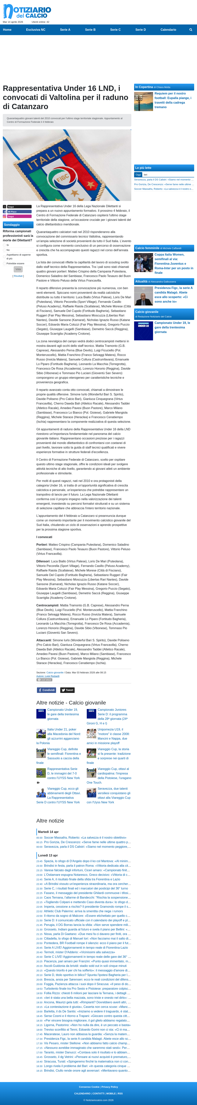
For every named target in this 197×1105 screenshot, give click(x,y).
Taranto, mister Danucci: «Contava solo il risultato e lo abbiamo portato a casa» (97, 1052)
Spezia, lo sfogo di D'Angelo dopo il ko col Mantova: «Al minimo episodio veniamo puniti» (104, 861)
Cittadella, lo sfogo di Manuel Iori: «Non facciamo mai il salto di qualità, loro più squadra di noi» (107, 938)
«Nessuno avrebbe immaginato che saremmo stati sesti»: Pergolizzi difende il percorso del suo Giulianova (115, 1047)
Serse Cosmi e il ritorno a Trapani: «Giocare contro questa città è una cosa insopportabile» (105, 1016)
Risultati (18, 276)
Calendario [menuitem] (168, 29)
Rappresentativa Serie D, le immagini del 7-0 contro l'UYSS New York (63, 773)
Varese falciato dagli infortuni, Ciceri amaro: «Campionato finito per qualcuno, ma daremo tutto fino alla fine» (116, 870)
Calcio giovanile (54, 672)
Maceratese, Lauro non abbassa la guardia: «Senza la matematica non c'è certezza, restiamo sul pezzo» (114, 1034)
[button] (18, 269)
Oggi (138, 174)
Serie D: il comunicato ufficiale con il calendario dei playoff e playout (89, 920)
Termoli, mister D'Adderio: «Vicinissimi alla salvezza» (79, 952)
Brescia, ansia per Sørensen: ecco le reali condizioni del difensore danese (94, 979)
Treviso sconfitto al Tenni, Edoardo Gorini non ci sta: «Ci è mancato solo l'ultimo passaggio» (105, 1029)
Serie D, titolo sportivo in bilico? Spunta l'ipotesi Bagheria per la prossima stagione (99, 975)
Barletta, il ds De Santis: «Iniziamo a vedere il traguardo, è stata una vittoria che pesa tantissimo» (109, 1011)
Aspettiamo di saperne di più (19, 256)
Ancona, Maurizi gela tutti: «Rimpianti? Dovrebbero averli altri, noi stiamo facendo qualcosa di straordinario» (116, 1002)
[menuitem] (191, 29)
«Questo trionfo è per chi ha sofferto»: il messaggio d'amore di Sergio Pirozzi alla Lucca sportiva (108, 970)
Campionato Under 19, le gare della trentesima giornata (63, 714)
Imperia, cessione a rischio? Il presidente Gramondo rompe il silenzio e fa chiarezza (100, 906)
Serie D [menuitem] (140, 29)
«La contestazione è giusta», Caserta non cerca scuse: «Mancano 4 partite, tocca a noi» (103, 1006)
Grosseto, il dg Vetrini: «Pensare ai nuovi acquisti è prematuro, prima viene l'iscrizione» (102, 1057)
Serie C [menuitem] (115, 29)
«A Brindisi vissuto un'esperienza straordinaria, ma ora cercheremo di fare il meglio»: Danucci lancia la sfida (116, 883)
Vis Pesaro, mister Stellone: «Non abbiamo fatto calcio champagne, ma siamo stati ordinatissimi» (109, 1043)
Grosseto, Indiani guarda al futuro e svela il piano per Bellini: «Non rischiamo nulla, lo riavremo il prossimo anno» (119, 929)
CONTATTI (98, 1093)
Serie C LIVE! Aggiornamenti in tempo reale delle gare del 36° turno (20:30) (94, 956)
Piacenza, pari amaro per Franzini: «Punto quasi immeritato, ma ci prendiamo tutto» (100, 961)
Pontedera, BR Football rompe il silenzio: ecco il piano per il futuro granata (94, 943)
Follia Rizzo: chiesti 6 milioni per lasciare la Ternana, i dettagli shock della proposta (99, 993)
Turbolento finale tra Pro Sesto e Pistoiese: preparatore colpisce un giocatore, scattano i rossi (106, 988)
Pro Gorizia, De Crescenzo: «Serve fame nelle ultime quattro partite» (90, 842)
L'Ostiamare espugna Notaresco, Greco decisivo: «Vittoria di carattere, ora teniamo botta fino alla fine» (113, 874)
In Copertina (144, 87)
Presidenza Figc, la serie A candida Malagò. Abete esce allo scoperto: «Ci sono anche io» (104, 1038)
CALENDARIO (82, 1093)
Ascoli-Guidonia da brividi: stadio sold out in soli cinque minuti (85, 965)
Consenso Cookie (89, 1086)
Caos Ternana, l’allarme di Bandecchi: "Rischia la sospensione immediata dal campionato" (104, 897)
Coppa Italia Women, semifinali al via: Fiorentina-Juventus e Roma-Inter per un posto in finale (174, 263)
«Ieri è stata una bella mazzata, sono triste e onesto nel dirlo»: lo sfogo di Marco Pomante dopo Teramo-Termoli (119, 997)
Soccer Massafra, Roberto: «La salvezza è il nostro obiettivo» (85, 837)
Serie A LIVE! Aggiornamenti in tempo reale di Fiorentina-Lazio (86, 947)
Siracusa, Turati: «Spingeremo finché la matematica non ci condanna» (91, 1061)
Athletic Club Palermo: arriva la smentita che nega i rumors (83, 911)
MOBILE (111, 1093)
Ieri (145, 174)
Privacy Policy (110, 1086)
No (8, 250)
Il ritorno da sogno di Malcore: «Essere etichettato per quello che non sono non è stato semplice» (109, 915)
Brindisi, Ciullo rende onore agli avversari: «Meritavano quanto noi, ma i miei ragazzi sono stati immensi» (114, 1070)
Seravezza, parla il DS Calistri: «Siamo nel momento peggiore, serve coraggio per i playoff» (105, 846)
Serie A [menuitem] (65, 29)
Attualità (141, 281)
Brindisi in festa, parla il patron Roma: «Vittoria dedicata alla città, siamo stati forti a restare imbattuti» (112, 865)
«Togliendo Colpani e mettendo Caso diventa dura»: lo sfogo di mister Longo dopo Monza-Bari (107, 902)
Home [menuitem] (7, 29)
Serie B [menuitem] (90, 29)
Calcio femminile (147, 248)
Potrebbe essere (15, 263)
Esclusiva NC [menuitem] (35, 29)
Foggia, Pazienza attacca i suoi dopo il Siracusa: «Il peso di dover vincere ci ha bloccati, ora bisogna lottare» (117, 984)
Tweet (67, 690)
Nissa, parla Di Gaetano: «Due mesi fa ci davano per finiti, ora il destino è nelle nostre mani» (106, 934)
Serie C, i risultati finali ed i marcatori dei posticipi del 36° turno (86, 888)
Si (8, 245)
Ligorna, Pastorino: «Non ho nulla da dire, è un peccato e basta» (87, 1025)
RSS (120, 1093)
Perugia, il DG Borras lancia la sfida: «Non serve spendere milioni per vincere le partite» (103, 924)
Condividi (46, 690)
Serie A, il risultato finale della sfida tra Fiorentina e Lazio (82, 879)
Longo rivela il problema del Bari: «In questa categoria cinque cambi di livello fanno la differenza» (109, 1066)
